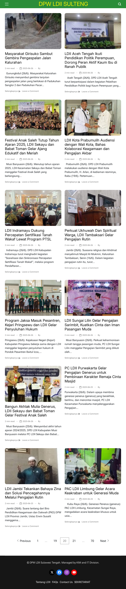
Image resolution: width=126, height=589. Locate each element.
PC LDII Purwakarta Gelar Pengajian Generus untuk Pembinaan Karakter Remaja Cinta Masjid (93, 374)
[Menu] (7, 4)
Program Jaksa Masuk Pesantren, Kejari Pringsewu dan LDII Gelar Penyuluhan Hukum (33, 324)
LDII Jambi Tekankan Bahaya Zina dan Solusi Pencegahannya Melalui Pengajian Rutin (33, 493)
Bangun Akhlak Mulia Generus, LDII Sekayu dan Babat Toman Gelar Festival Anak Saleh (30, 410)
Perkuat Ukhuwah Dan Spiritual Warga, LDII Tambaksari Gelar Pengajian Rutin (90, 234)
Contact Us (66, 582)
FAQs (55, 582)
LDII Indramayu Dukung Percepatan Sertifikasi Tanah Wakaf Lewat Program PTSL (28, 234)
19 (55, 541)
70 (92, 541)
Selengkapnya (12, 91)
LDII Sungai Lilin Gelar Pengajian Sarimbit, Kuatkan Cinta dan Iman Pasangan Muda (92, 324)
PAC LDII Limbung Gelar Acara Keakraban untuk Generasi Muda (92, 491)
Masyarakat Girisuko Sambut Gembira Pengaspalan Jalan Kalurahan (28, 58)
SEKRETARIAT (82, 582)
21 (74, 541)
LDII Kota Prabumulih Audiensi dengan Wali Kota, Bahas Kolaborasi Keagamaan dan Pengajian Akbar (90, 146)
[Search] (119, 4)
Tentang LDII (43, 582)
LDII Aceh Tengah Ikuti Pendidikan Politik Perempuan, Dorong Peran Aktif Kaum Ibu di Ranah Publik (91, 60)
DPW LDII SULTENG (63, 4)
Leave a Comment (30, 91)
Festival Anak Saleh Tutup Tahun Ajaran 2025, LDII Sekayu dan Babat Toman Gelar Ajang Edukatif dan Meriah (32, 146)
